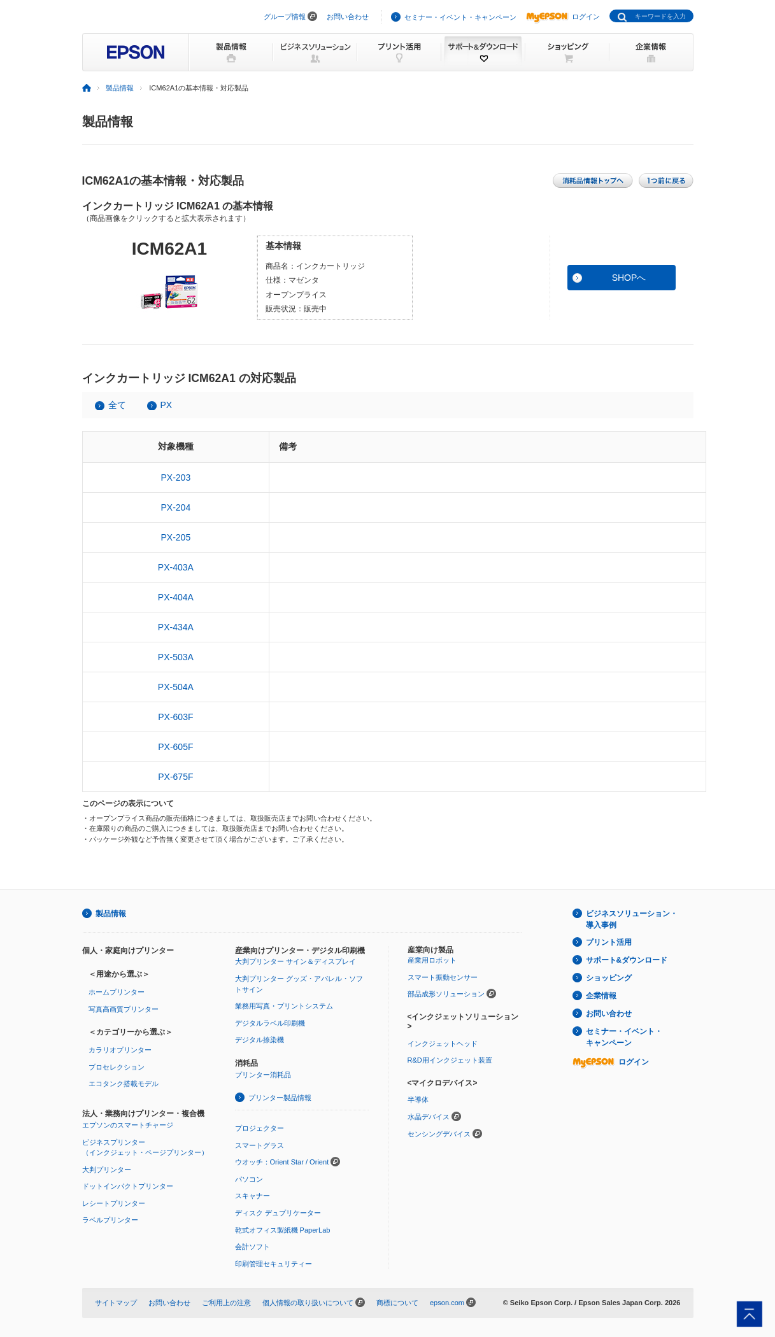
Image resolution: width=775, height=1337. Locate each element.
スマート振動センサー (443, 977)
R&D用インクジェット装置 (450, 1060)
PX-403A (176, 567)
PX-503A (176, 657)
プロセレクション (117, 1067)
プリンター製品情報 (279, 1097)
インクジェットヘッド (443, 1043)
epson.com (447, 1302)
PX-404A (176, 597)
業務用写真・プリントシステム (284, 1006)
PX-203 (175, 477)
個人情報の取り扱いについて (307, 1302)
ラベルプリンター (110, 1220)
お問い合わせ (348, 16)
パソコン (249, 1179)
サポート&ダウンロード (627, 960)
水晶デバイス (429, 1117)
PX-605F (175, 747)
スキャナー (252, 1195)
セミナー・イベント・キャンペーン (460, 17)
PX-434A (176, 627)
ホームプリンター (117, 992)
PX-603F (175, 717)
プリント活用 (609, 942)
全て (117, 405)
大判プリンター (106, 1169)
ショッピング (609, 977)
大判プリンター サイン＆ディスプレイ (295, 961)
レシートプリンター (113, 1203)
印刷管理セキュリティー (273, 1264)
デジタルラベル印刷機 (270, 1023)
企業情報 (601, 995)
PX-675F (175, 777)
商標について (397, 1302)
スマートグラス (259, 1145)
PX (166, 405)
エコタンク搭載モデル (124, 1083)
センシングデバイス (439, 1134)
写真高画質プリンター (124, 1009)
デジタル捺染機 (259, 1039)
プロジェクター (259, 1128)
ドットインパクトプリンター (127, 1186)
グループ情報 (285, 16)
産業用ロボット (432, 960)
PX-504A (176, 687)
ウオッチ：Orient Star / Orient (282, 1162)
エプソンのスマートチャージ (127, 1125)
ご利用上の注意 (226, 1302)
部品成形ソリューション (446, 994)
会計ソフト (252, 1246)
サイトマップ (116, 1302)
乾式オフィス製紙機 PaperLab (283, 1230)
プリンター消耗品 (263, 1075)
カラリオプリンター (120, 1050)
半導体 (418, 1099)
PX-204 (175, 507)
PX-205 (175, 537)
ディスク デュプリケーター (278, 1213)
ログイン (563, 16)
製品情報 (120, 88)
